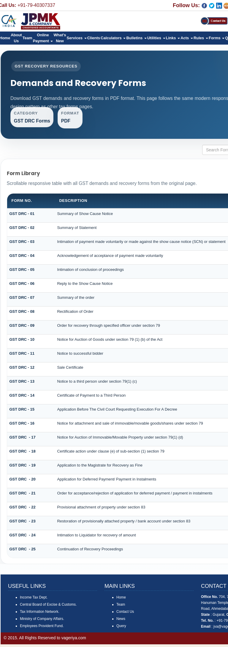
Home (121, 600)
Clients (93, 38)
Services (77, 38)
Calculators (113, 38)
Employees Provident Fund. (42, 628)
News (120, 621)
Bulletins (136, 38)
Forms (216, 38)
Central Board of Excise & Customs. (48, 607)
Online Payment (43, 38)
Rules (201, 38)
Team (27, 38)
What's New (59, 38)
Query (121, 628)
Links (173, 38)
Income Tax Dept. (34, 600)
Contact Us (125, 614)
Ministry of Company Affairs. (42, 621)
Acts (186, 38)
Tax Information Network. (39, 614)
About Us (16, 38)
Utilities (156, 38)
